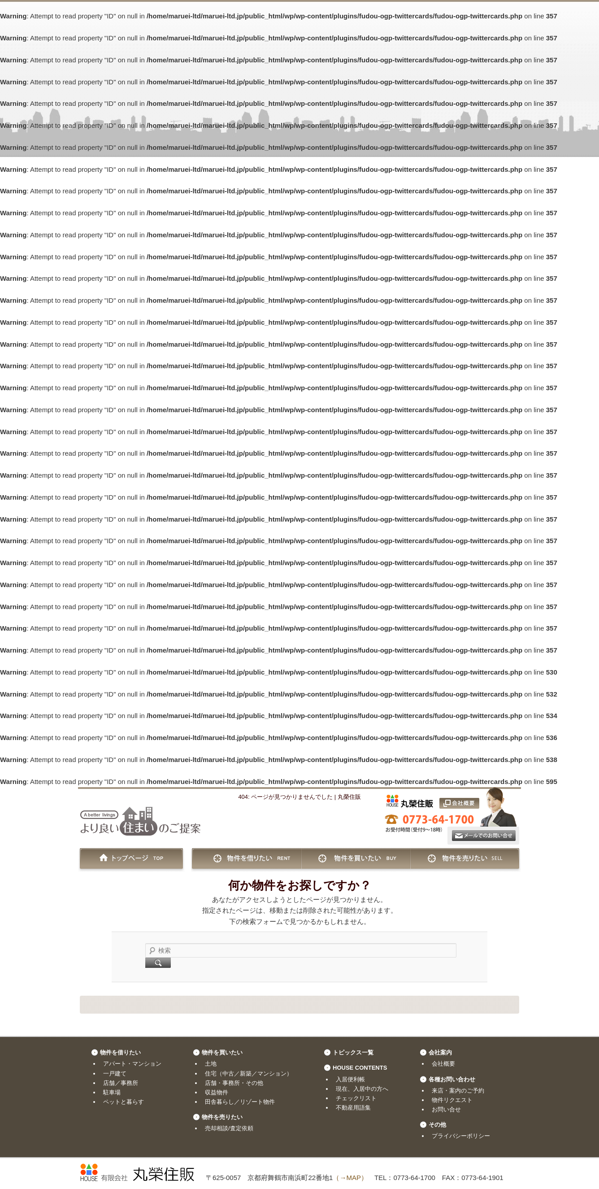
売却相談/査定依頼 (229, 1128)
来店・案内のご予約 (458, 1090)
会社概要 (443, 1063)
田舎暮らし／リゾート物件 (240, 1101)
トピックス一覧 (353, 1052)
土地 (211, 1063)
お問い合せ (446, 1109)
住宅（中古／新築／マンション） (248, 1073)
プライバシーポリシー (461, 1135)
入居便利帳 (350, 1079)
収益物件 (216, 1092)
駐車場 (112, 1092)
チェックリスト (356, 1098)
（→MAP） (350, 1177)
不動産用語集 (353, 1107)
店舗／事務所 (120, 1083)
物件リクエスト (452, 1100)
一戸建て (114, 1073)
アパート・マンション (132, 1063)
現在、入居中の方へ (362, 1088)
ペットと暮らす (123, 1101)
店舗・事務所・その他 (234, 1083)
